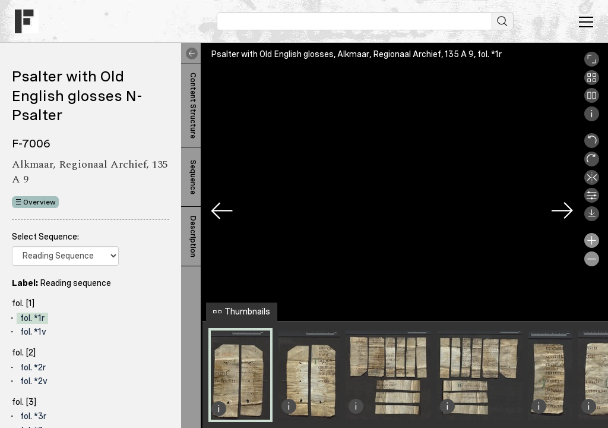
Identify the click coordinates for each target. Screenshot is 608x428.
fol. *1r (32, 318)
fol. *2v (34, 381)
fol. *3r (33, 416)
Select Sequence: (45, 236)
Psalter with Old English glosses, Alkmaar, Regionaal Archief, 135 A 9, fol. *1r (356, 54)
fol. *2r (33, 367)
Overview (39, 202)
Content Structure (193, 106)
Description (193, 236)
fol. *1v (33, 331)
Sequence (193, 177)
